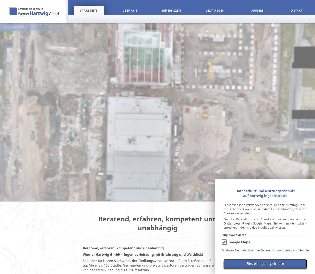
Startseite (89, 10)
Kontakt (295, 10)
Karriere (256, 10)
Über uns (129, 10)
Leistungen (215, 10)
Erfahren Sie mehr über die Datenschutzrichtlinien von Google (265, 250)
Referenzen (171, 10)
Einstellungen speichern (265, 263)
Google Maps (239, 242)
